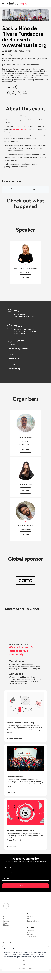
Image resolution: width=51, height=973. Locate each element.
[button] (48, 3)
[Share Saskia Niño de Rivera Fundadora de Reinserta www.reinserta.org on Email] (19, 93)
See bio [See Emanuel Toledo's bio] (25, 534)
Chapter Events (32, 919)
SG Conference (32, 917)
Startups (6, 921)
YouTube (30, 934)
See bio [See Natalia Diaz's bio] (25, 490)
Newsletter (30, 930)
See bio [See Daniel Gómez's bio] (25, 450)
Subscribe (24, 886)
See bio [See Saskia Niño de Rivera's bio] (25, 277)
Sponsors (6, 923)
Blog (28, 932)
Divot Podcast (31, 936)
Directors (6, 925)
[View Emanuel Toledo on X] (25, 521)
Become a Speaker (33, 921)
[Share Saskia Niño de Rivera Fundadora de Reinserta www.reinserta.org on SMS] (25, 93)
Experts (5, 919)
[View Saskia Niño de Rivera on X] (25, 264)
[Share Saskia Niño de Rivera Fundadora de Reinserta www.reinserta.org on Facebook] (4, 93)
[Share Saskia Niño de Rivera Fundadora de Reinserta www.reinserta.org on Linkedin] (14, 93)
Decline (25, 964)
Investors (6, 917)
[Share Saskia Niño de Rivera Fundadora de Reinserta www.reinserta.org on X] (9, 93)
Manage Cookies (25, 968)
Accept (25, 960)
